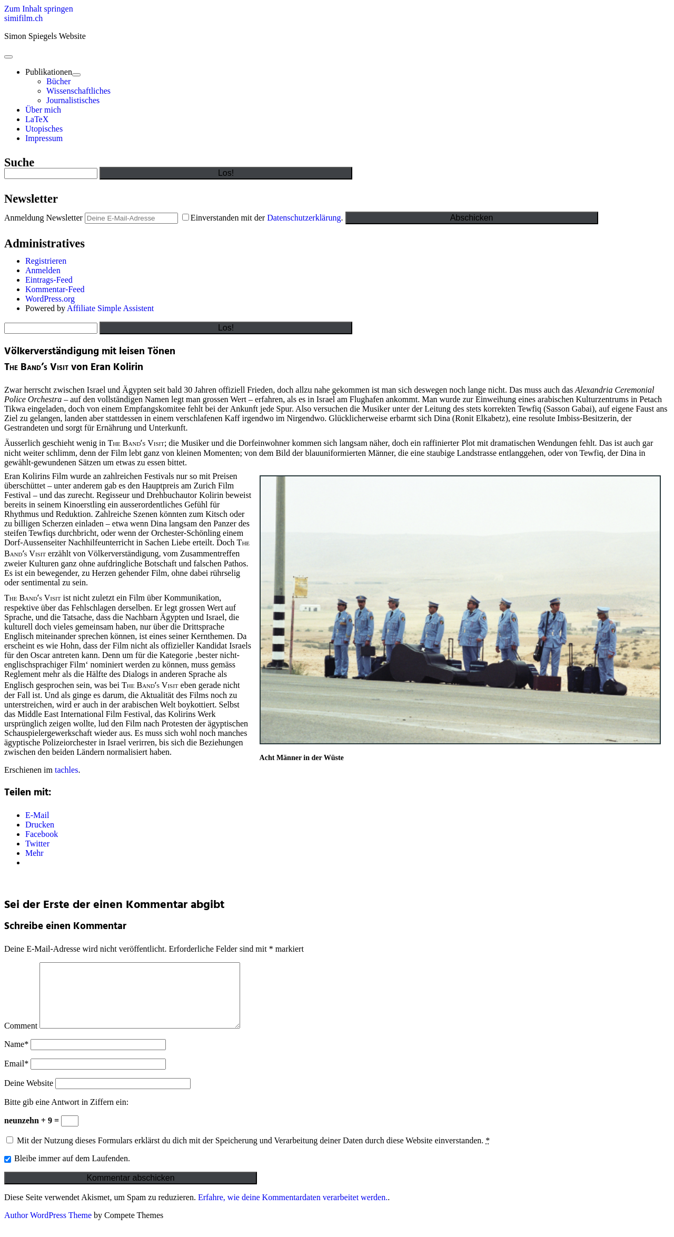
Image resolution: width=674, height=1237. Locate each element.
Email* (16, 1076)
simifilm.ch (23, 18)
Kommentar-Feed (55, 289)
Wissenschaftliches (78, 90)
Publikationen (48, 71)
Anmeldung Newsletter (43, 217)
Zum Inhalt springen (38, 8)
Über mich (43, 109)
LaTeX (36, 119)
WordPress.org (50, 298)
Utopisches (44, 128)
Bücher (58, 81)
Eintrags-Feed (49, 279)
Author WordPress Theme (48, 1227)
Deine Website (28, 1095)
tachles (66, 769)
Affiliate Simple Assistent (110, 308)
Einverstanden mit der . (263, 217)
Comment (20, 1038)
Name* (16, 1056)
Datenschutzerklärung (304, 217)
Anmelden (43, 270)
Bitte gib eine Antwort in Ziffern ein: (66, 1114)
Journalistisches (73, 100)
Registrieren (45, 260)
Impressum (44, 138)
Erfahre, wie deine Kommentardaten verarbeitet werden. (293, 1209)
